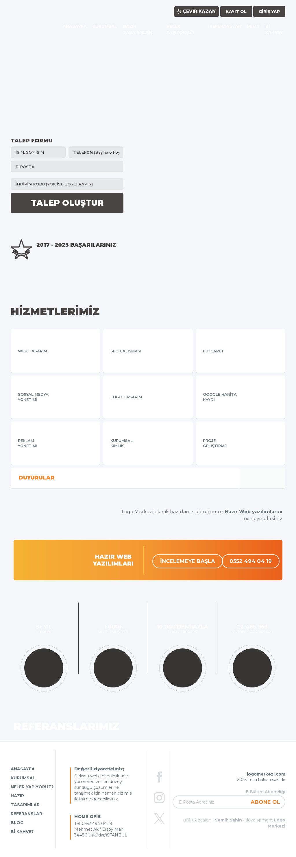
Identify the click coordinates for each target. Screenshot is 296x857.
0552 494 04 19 (251, 561)
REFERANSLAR (26, 813)
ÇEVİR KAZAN (196, 11)
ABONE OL (265, 802)
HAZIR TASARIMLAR (25, 800)
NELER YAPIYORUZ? (32, 786)
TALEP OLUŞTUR (67, 203)
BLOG (17, 822)
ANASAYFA (23, 769)
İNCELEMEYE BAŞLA (187, 561)
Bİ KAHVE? (22, 831)
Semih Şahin (228, 820)
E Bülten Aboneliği (265, 791)
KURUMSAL (23, 777)
